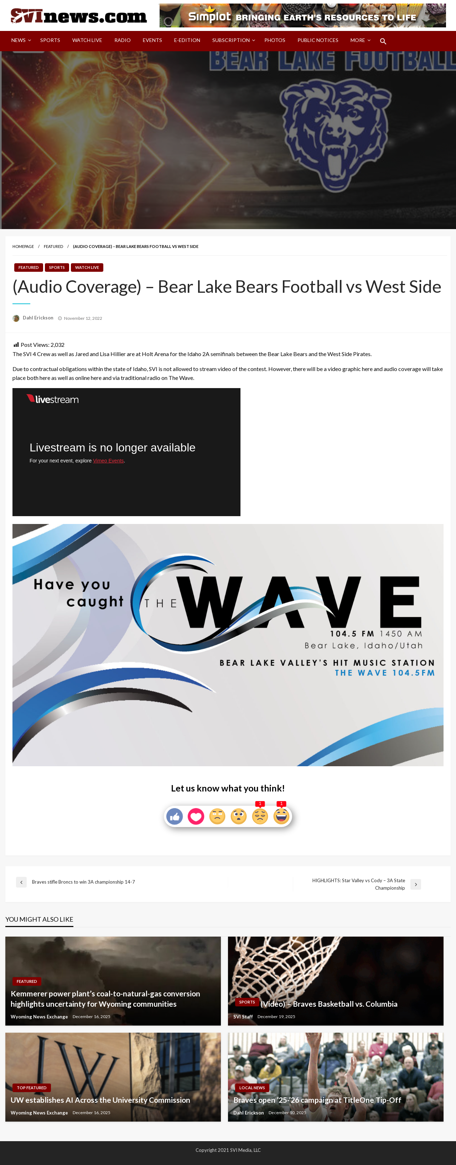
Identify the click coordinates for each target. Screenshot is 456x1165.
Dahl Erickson (39, 318)
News (18, 40)
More (358, 40)
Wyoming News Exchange (40, 1017)
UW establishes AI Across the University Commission (100, 1099)
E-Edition (187, 40)
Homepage (23, 246)
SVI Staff (243, 1017)
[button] (383, 41)
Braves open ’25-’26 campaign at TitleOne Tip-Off (317, 1099)
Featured (53, 246)
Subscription (231, 40)
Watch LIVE (87, 40)
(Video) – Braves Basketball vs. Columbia (329, 1003)
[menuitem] (19, 41)
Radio (122, 40)
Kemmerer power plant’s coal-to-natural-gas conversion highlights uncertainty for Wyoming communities (105, 998)
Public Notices (317, 40)
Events (152, 40)
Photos (274, 40)
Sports (50, 40)
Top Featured (32, 1087)
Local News (252, 1087)
